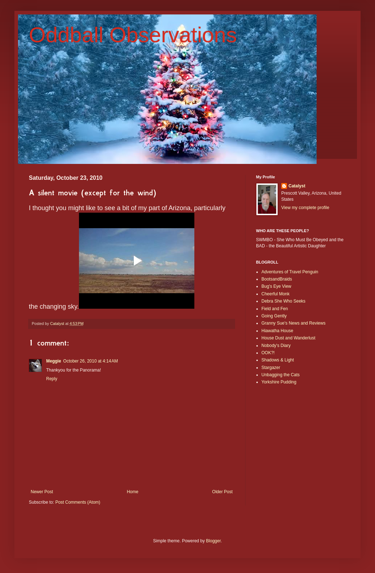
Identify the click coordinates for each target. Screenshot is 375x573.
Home (132, 491)
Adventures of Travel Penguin (289, 271)
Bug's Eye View (276, 286)
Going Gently (274, 315)
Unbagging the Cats (280, 374)
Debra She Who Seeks (283, 301)
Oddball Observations (133, 35)
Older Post (222, 491)
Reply (51, 378)
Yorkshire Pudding (278, 382)
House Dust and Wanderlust (288, 337)
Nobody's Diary (276, 345)
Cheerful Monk (275, 293)
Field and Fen (274, 308)
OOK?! (268, 352)
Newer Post (42, 491)
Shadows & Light (277, 360)
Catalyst (296, 185)
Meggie (53, 361)
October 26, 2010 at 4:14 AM (90, 361)
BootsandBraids (276, 279)
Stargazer (270, 367)
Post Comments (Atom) (77, 502)
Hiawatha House (277, 330)
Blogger (213, 540)
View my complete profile (305, 207)
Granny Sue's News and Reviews (293, 323)
